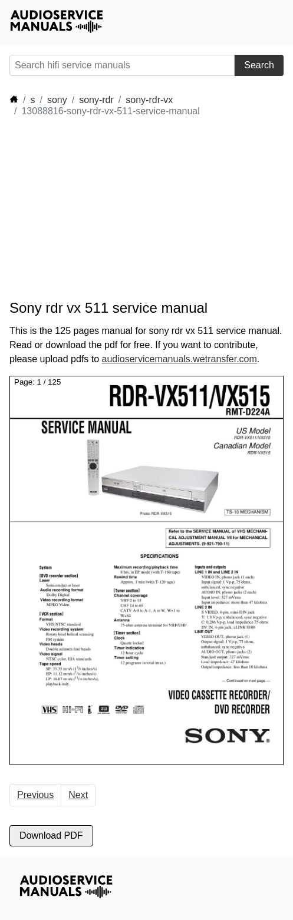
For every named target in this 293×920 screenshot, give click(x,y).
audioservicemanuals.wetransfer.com (179, 359)
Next (78, 795)
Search (259, 65)
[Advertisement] (115, 208)
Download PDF (51, 835)
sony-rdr (96, 100)
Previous (35, 795)
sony (57, 100)
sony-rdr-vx (149, 100)
